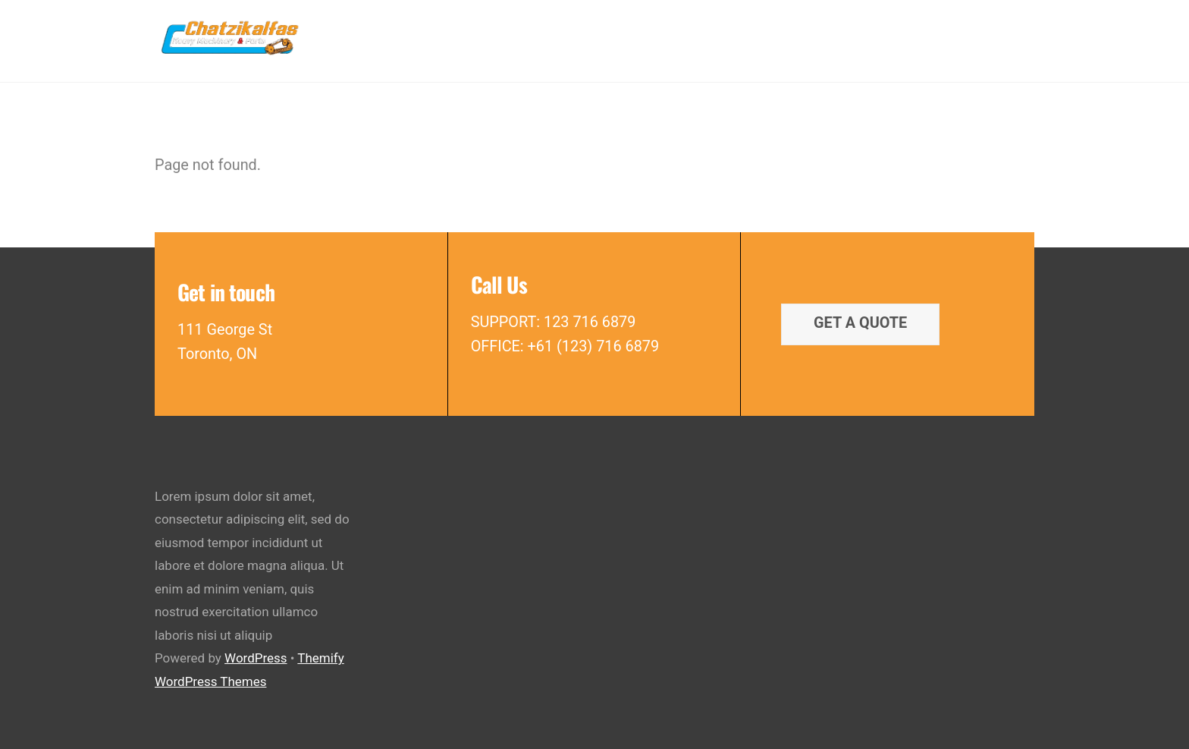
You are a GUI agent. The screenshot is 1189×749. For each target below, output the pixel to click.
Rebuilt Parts (640, 36)
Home (464, 36)
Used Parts (742, 36)
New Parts (541, 36)
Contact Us (981, 36)
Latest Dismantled (861, 36)
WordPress (255, 658)
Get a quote (860, 323)
